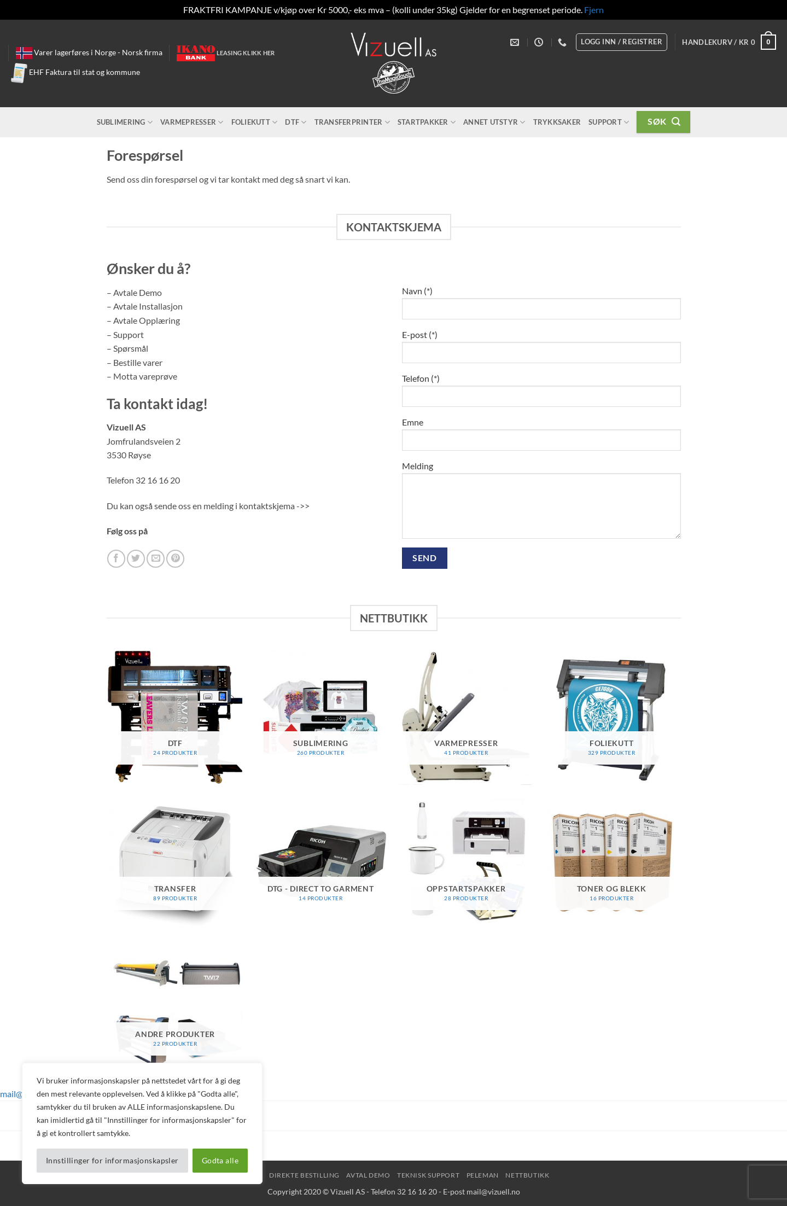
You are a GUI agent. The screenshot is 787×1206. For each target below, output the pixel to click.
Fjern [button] (594, 9)
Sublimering (125, 122)
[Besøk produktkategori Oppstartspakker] (466, 862)
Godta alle (220, 1160)
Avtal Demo (368, 1175)
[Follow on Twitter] (136, 559)
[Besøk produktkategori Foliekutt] (611, 717)
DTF (295, 122)
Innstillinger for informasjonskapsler (112, 1160)
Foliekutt (254, 122)
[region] (142, 1123)
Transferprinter (352, 122)
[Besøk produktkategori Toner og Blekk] (611, 862)
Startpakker (427, 122)
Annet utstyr (494, 122)
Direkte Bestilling (304, 1175)
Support (608, 122)
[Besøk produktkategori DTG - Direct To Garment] (320, 862)
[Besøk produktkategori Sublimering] (320, 717)
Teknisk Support (428, 1175)
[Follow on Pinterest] (175, 559)
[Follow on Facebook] (116, 559)
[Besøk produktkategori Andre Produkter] (175, 1008)
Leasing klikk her (246, 52)
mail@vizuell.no (493, 1191)
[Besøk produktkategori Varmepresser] (466, 717)
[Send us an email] (156, 559)
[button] (729, 42)
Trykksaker (557, 122)
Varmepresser (192, 122)
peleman (483, 1175)
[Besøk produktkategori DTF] (175, 717)
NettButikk (527, 1175)
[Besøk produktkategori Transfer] (175, 862)
